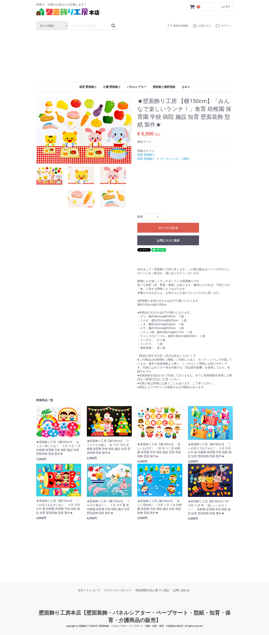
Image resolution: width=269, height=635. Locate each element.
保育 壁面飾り (88, 87)
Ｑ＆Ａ (186, 87)
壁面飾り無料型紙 (164, 87)
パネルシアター (136, 87)
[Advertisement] (134, 55)
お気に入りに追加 (168, 240)
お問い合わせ (181, 590)
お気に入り (201, 25)
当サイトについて (89, 590)
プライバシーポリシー (118, 590)
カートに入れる (168, 228)
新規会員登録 (177, 25)
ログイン (223, 25)
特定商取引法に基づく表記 (152, 590)
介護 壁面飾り (112, 87)
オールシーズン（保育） (176, 158)
